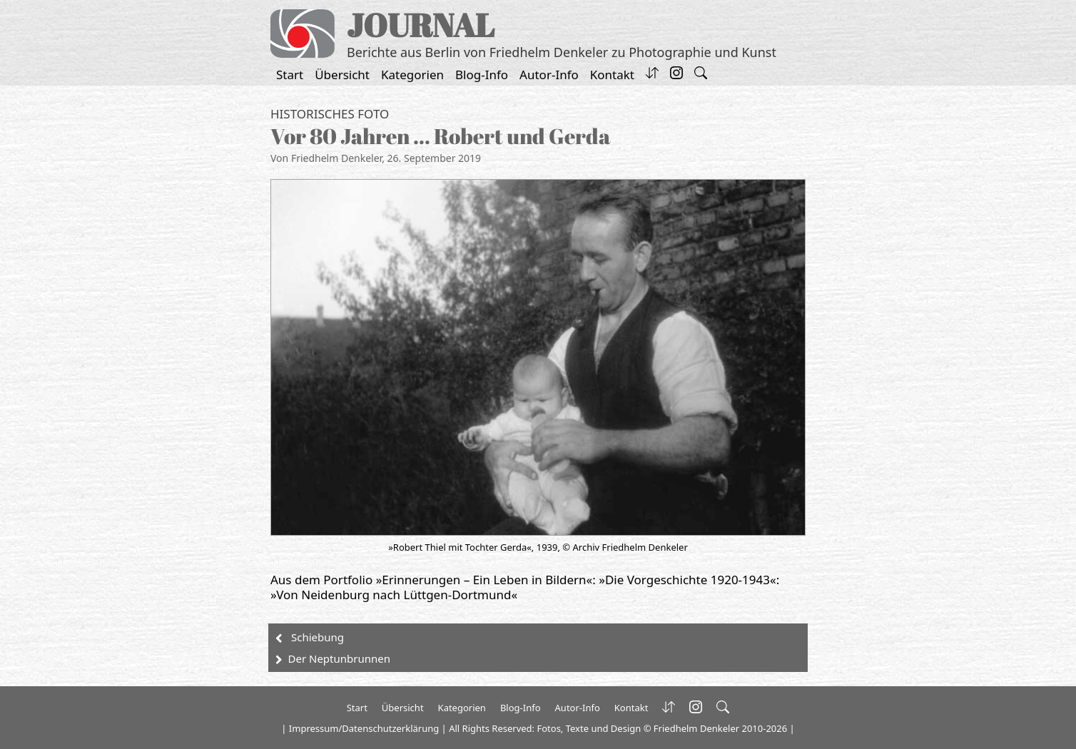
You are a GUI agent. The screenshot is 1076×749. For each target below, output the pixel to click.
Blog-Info (481, 74)
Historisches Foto (329, 114)
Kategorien (412, 74)
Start (289, 74)
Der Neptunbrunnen (339, 658)
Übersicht (342, 74)
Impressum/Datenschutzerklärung (364, 728)
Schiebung (317, 637)
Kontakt (612, 74)
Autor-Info (549, 74)
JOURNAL (420, 24)
